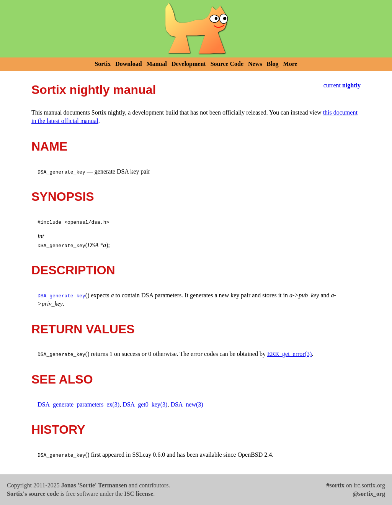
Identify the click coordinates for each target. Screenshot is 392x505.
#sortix (336, 485)
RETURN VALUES (83, 329)
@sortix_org (369, 493)
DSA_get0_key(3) (144, 404)
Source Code (227, 64)
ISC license (138, 493)
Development (189, 64)
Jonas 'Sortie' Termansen (94, 485)
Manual (157, 64)
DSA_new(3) (186, 404)
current (332, 85)
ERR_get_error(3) (289, 354)
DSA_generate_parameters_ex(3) (78, 404)
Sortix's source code (33, 493)
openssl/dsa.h (86, 221)
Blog (272, 64)
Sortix (103, 64)
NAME (49, 146)
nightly (351, 85)
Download (128, 64)
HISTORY (58, 429)
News (255, 64)
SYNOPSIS (62, 196)
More (290, 64)
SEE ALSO (62, 379)
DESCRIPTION (73, 270)
